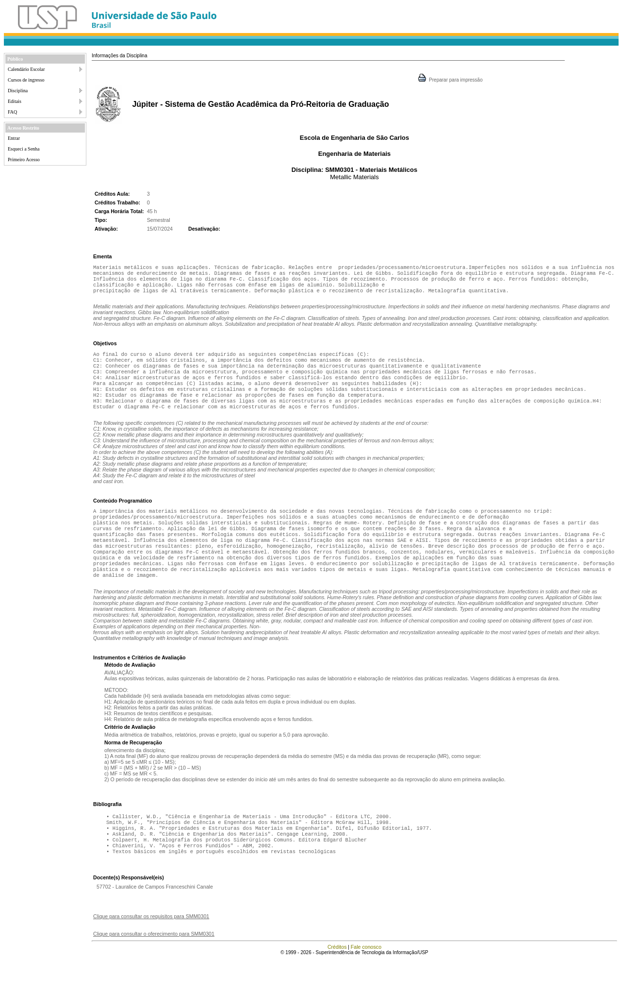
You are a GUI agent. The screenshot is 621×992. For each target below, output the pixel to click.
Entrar (14, 138)
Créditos (337, 980)
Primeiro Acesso (24, 159)
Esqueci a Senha (24, 148)
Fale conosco (366, 980)
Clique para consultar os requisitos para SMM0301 (151, 949)
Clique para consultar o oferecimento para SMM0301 (153, 967)
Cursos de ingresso (26, 80)
